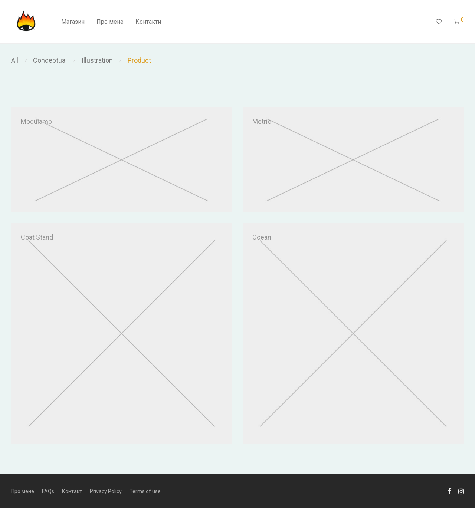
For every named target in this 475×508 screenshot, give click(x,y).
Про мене (110, 21)
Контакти (148, 21)
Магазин (73, 21)
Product (139, 60)
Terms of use (145, 491)
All (14, 60)
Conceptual (50, 60)
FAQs (48, 491)
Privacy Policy (106, 491)
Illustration (97, 60)
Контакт (72, 491)
